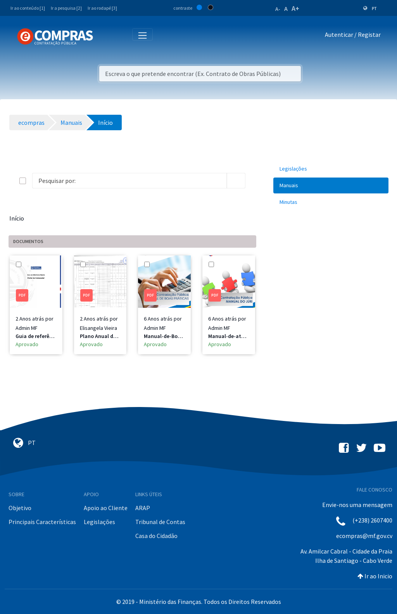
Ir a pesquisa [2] (66, 8)
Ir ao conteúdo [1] (27, 8)
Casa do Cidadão (156, 536)
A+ (295, 8)
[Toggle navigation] (104, 36)
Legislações (99, 522)
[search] (236, 180)
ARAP (142, 508)
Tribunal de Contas (160, 522)
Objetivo (20, 508)
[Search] (129, 180)
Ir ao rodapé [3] (102, 8)
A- (277, 8)
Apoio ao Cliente (106, 508)
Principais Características (42, 522)
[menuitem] (330, 169)
